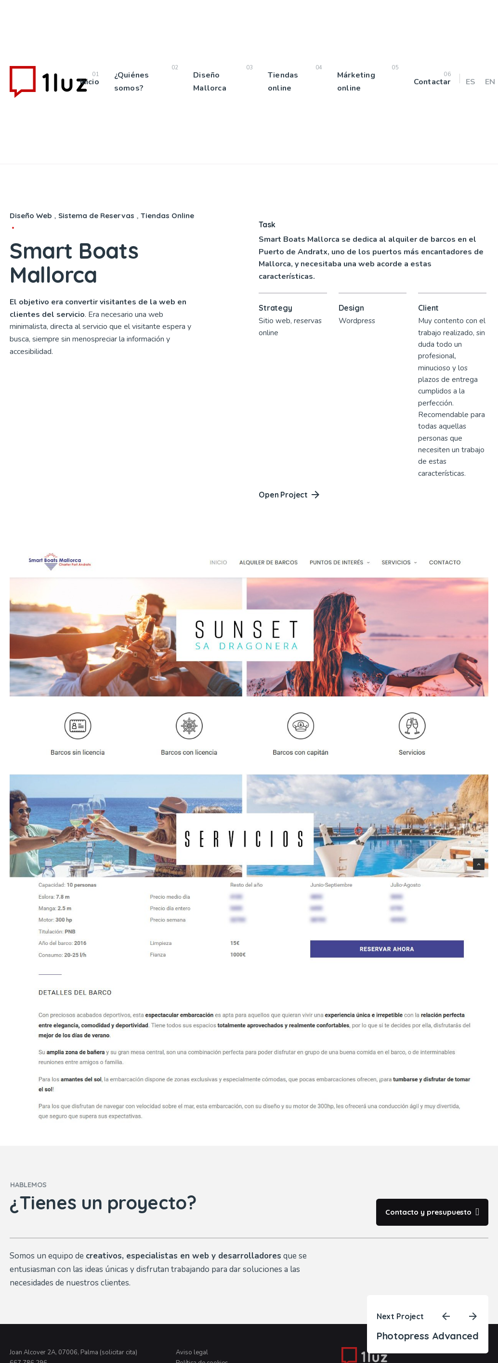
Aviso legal (192, 1352)
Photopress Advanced (428, 1336)
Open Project (289, 494)
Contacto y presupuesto (432, 1212)
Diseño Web (31, 215)
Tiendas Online (167, 215)
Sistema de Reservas (96, 215)
